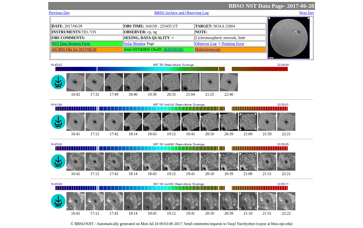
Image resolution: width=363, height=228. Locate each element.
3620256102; (173, 49)
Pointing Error (232, 44)
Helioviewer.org (207, 49)
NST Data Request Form (71, 44)
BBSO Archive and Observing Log (181, 13)
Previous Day (59, 13)
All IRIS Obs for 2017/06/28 (74, 49)
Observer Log (206, 44)
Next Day (306, 13)
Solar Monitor (135, 44)
